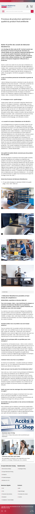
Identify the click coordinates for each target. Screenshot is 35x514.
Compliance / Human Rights (8, 499)
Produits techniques (6, 477)
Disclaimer (4, 497)
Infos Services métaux (6, 468)
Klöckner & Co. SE (5, 480)
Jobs (19, 488)
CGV (3, 488)
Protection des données (7, 494)
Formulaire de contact (23, 494)
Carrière (20, 497)
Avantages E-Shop (22, 468)
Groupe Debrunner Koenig (7, 471)
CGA (3, 491)
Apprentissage (21, 491)
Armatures (4, 474)
